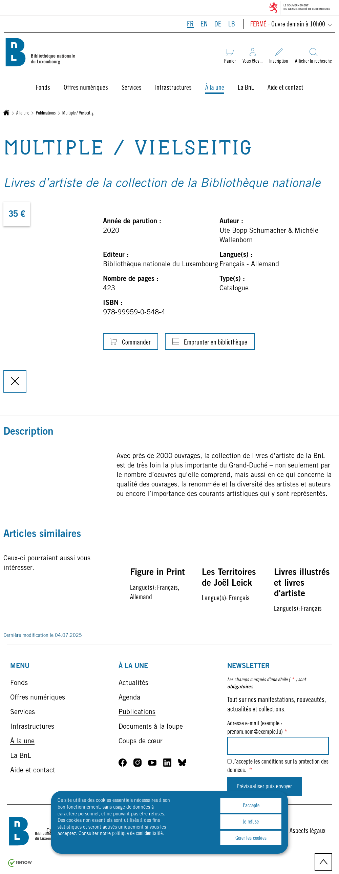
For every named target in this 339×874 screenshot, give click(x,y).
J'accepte (250, 806)
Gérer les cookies (251, 838)
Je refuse (251, 822)
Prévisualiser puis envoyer (264, 787)
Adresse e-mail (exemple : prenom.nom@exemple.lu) (257, 728)
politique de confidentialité (137, 833)
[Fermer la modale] (14, 381)
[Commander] (130, 341)
